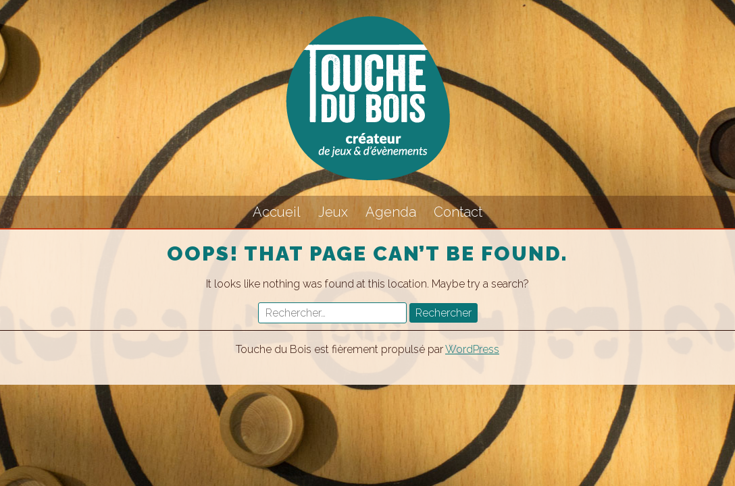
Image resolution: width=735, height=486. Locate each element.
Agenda (390, 212)
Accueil (277, 212)
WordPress (472, 349)
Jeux (333, 212)
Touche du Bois (367, 98)
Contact (458, 212)
